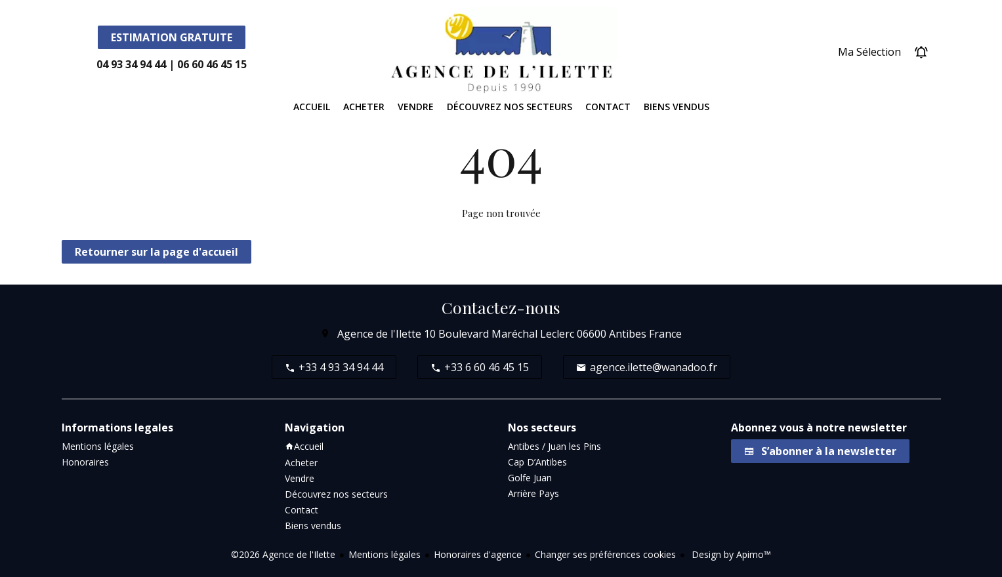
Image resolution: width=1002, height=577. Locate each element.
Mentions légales (384, 554)
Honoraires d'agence (478, 554)
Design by (730, 554)
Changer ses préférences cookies (605, 554)
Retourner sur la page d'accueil (156, 252)
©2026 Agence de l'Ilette (283, 554)
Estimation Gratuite (171, 37)
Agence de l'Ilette (379, 334)
